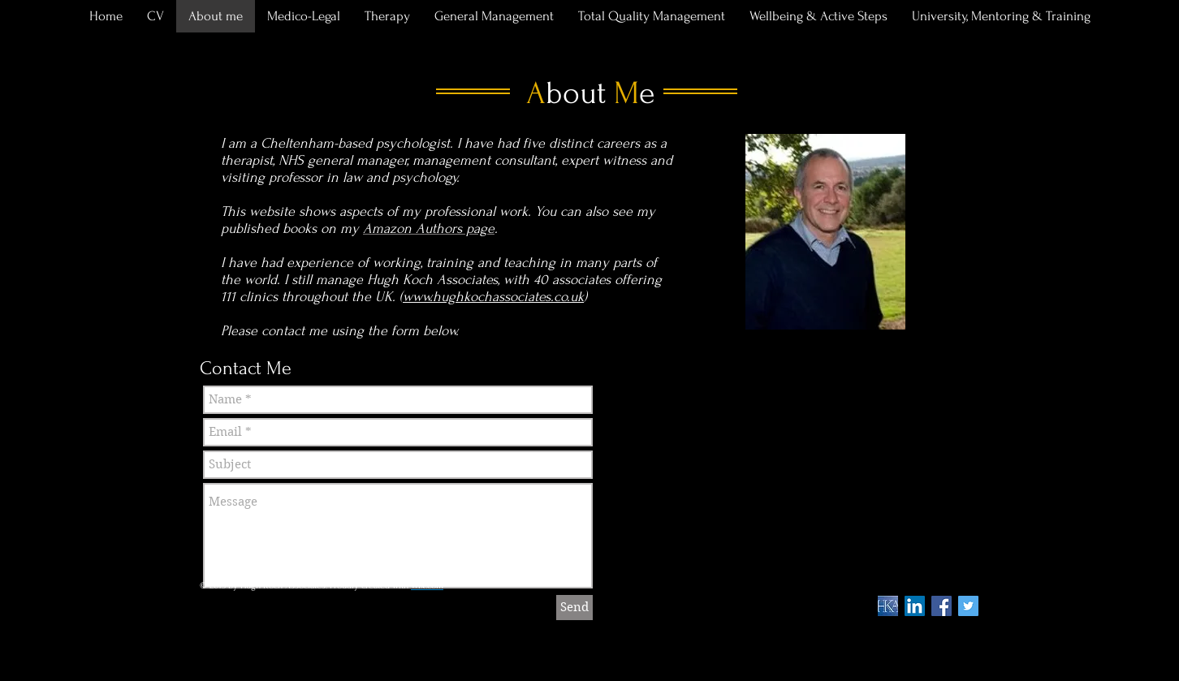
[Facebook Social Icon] (941, 606)
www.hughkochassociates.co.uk (493, 296)
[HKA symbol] (888, 606)
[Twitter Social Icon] (968, 606)
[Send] (574, 607)
